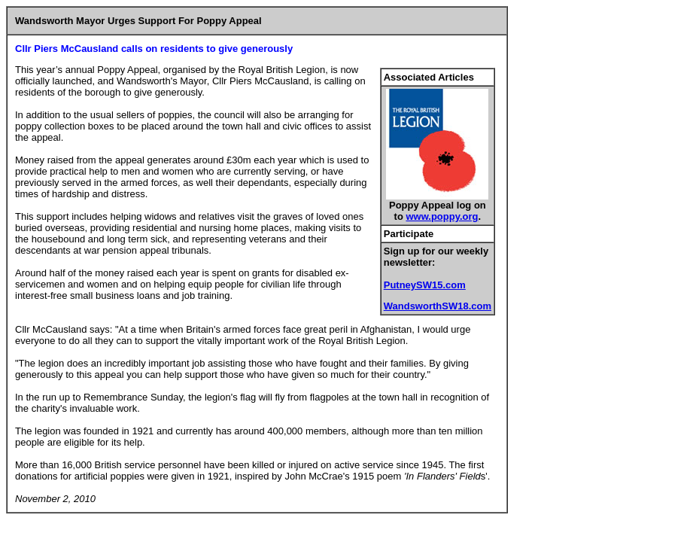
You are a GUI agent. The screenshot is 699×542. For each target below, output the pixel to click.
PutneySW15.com (425, 285)
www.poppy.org (442, 216)
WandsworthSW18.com (437, 306)
